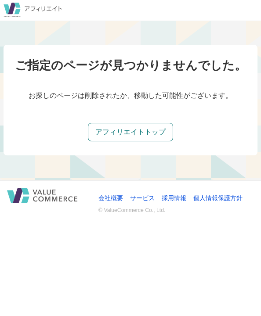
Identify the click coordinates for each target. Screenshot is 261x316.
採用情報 (174, 197)
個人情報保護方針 (218, 197)
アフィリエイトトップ (130, 132)
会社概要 (110, 197)
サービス (142, 197)
